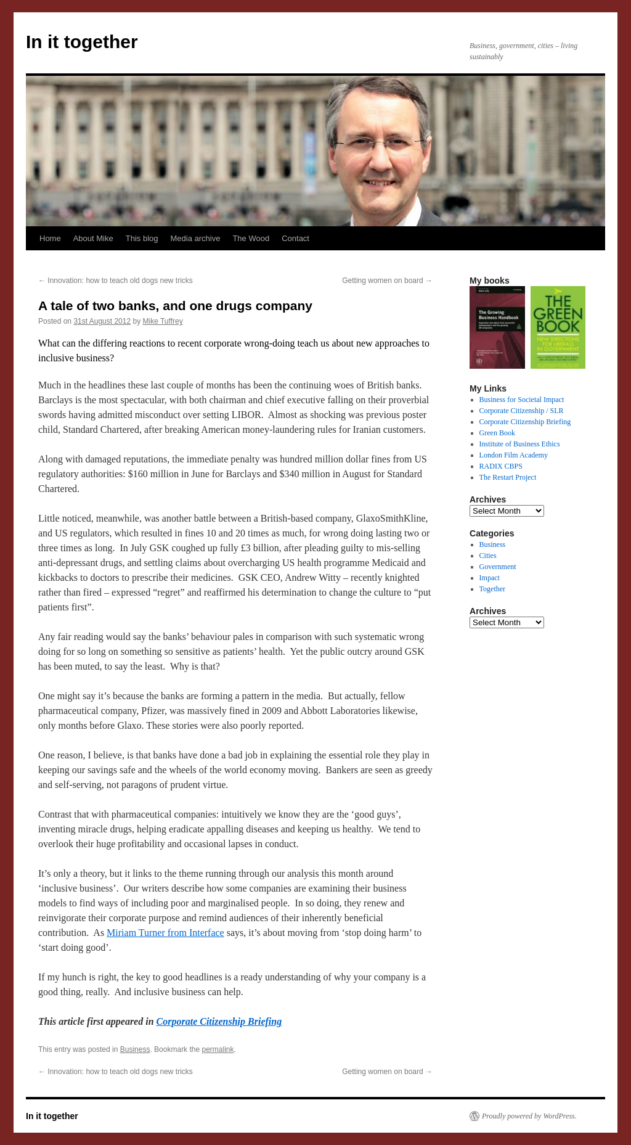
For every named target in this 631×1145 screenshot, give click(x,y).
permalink (218, 1049)
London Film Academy (513, 455)
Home (50, 238)
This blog (142, 238)
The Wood (250, 238)
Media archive (195, 238)
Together (492, 589)
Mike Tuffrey (163, 321)
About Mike (93, 238)
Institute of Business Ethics (519, 444)
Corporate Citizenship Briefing (219, 1021)
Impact (489, 577)
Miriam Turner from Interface (165, 932)
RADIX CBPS (501, 466)
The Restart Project (508, 477)
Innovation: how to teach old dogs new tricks (115, 280)
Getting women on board (387, 280)
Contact (295, 238)
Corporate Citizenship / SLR (521, 410)
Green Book (497, 433)
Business (135, 1049)
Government (497, 566)
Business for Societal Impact (521, 399)
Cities (488, 555)
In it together (82, 41)
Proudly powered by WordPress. (529, 1116)
